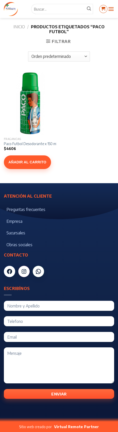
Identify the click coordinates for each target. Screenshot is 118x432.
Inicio (19, 26)
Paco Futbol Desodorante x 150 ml (30, 144)
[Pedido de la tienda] (59, 56)
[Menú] (111, 9)
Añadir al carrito (27, 162)
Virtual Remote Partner (76, 427)
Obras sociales (19, 244)
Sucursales (15, 232)
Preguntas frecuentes (25, 209)
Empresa (14, 221)
